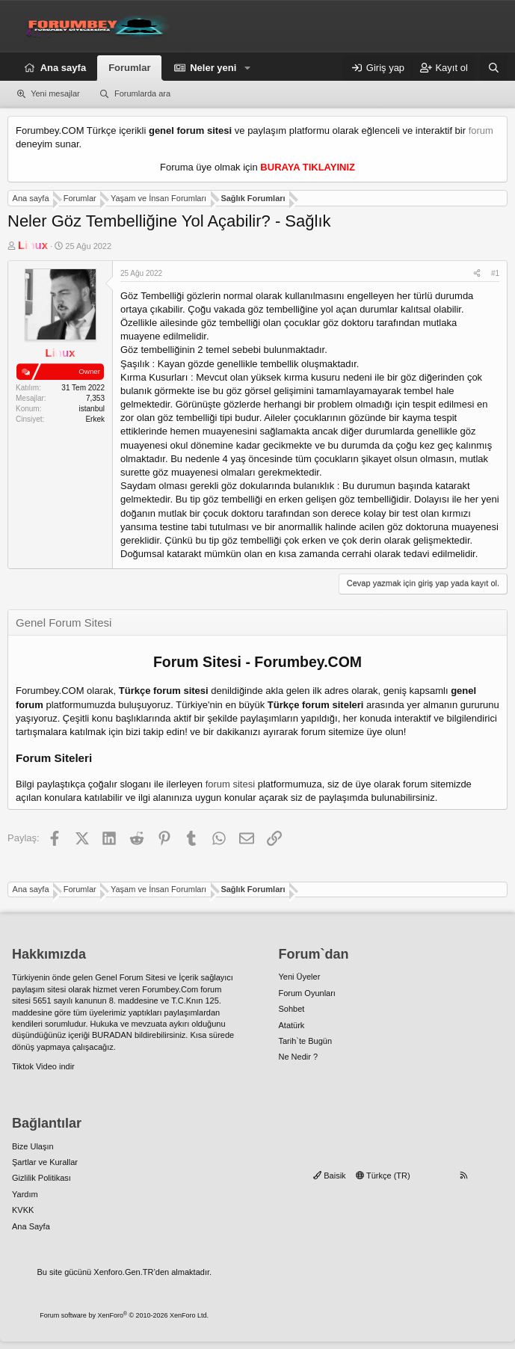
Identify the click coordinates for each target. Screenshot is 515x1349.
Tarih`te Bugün (306, 1040)
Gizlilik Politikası (41, 1177)
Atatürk (292, 1025)
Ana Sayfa (31, 1226)
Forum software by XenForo (124, 1315)
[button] (247, 68)
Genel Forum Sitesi (130, 977)
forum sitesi (230, 784)
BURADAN (112, 1034)
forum (481, 130)
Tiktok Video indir (43, 1066)
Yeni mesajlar (55, 93)
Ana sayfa (63, 67)
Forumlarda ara (142, 93)
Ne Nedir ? (298, 1056)
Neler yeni (213, 67)
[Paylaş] (477, 273)
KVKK (23, 1209)
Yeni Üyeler (300, 976)
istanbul (92, 409)
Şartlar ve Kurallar (45, 1162)
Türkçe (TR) (383, 1175)
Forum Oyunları (307, 993)
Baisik (329, 1175)
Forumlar (129, 67)
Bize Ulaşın (33, 1146)
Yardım (25, 1194)
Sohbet (292, 1008)
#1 (495, 273)
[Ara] (494, 68)
